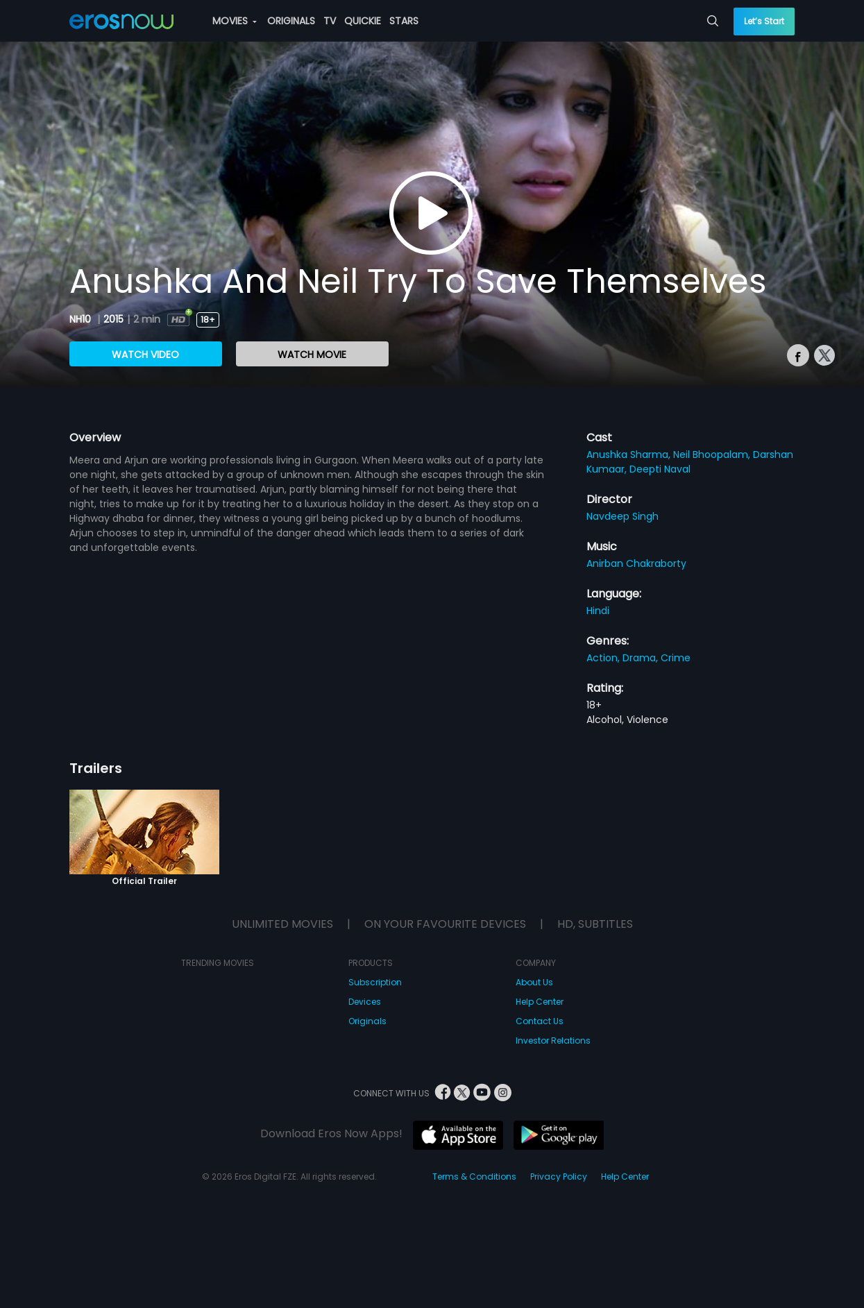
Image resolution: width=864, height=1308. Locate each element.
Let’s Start (764, 21)
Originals (367, 1021)
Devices (364, 1002)
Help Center (540, 1002)
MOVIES (234, 21)
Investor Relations (553, 1040)
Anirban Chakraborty (636, 563)
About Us (534, 982)
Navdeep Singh (622, 516)
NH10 (81, 319)
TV (329, 21)
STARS (403, 21)
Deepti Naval (660, 469)
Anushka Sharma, (629, 454)
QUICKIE (362, 21)
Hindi (597, 611)
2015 (113, 319)
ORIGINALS (291, 21)
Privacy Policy (558, 1176)
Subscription (375, 982)
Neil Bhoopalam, (713, 454)
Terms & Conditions (474, 1176)
